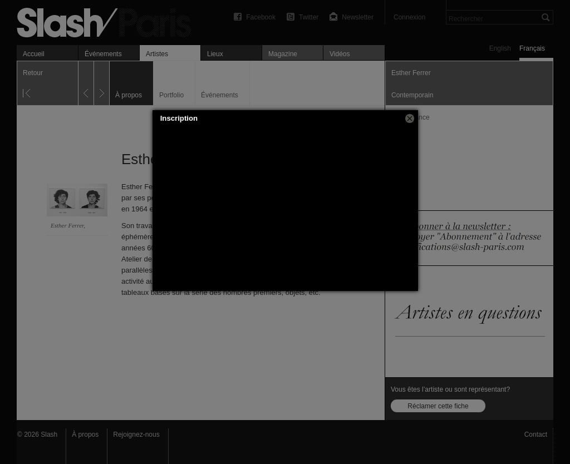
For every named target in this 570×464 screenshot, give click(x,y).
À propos (85, 434)
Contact (535, 434)
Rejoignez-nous (136, 434)
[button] (409, 118)
